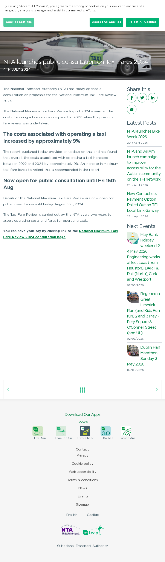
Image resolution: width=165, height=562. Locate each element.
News (82, 488)
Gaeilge (93, 515)
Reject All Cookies (142, 22)
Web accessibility (82, 472)
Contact (82, 449)
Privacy (82, 455)
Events (83, 496)
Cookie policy (82, 463)
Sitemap (82, 504)
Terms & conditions (82, 480)
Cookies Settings (19, 22)
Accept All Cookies (106, 22)
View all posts (82, 390)
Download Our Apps (82, 418)
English (71, 515)
